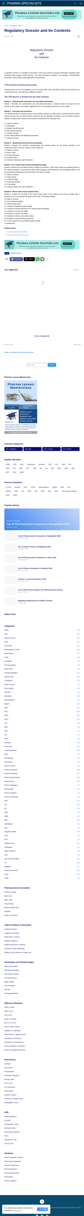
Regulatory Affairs (16, 25)
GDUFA (8, 491)
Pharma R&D (42, 789)
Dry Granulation (9, 986)
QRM (66, 468)
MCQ (42, 754)
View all (75, 270)
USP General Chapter (69, 491)
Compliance (31, 464)
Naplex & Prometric (11, 915)
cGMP (22, 472)
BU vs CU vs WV (10, 1023)
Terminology (8, 1177)
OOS (21, 468)
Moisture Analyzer (10, 1095)
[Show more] (47, 259)
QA (41, 468)
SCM (42, 836)
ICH (70, 464)
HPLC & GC (8, 1083)
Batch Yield (8, 900)
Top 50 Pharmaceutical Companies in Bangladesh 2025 (39, 536)
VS (42, 863)
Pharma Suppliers (42, 793)
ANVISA (17, 487)
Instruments (42, 746)
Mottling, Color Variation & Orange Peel (17, 952)
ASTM (33, 487)
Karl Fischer (8, 1068)
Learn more (17, 1210)
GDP (50, 464)
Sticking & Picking (10, 929)
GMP (63, 464)
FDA (68, 487)
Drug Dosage (8, 904)
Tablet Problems (42, 851)
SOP (7, 472)
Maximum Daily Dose (11, 907)
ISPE (42, 491)
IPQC (8, 468)
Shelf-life (7, 911)
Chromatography (42, 665)
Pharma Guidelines (42, 774)
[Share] (78, 36)
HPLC (42, 719)
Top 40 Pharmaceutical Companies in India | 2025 (37, 557)
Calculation (42, 661)
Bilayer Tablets (9, 982)
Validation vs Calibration (12, 1030)
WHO (8, 495)
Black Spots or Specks (12, 937)
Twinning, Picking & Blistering (14, 948)
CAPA (8, 464)
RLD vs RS (8, 1015)
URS (42, 855)
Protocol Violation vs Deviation (14, 1046)
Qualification (42, 824)
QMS (59, 468)
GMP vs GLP (8, 1011)
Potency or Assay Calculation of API (32, 579)
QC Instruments (9, 1087)
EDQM (54, 487)
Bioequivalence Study (42, 650)
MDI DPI (7, 989)
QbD (73, 468)
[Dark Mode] (75, 3)
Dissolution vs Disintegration (14, 1042)
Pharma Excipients (42, 770)
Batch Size (8, 896)
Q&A (42, 801)
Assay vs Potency (10, 1019)
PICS (56, 491)
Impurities (42, 743)
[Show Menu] (3, 3)
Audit (42, 642)
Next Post (77, 344)
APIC (25, 487)
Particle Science (42, 766)
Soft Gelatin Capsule (11, 974)
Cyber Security (42, 684)
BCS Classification (10, 1169)
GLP (56, 464)
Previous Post (8, 344)
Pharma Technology (42, 797)
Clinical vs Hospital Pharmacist (14, 1050)
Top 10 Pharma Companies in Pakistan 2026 (35, 568)
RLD (42, 828)
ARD (42, 634)
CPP (15, 464)
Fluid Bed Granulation (11, 970)
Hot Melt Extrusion (10, 978)
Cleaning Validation (42, 673)
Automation (42, 646)
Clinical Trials (42, 677)
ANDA (42, 630)
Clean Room (42, 669)
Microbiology (42, 758)
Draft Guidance (43, 487)
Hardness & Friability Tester (13, 1099)
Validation (42, 867)
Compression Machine (12, 1132)
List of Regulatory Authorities (17, 232)
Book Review (42, 653)
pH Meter (7, 1064)
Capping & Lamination (11, 933)
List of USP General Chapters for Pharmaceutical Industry (40, 590)
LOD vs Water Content (12, 1027)
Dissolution (42, 696)
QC (46, 468)
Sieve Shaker (8, 1091)
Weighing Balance (10, 1116)
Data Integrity (42, 688)
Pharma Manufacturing (42, 777)
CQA (21, 464)
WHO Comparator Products (13, 1157)
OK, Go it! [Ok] (42, 1209)
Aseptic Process (42, 638)
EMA (62, 487)
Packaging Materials (11, 993)
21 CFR (8, 487)
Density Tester (9, 1079)
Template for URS (10, 1140)
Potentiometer (9, 1071)
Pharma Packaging (42, 785)
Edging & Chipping (10, 941)
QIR (52, 468)
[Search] (80, 3)
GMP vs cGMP (9, 1007)
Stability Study (42, 843)
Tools (14, 472)
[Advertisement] (42, 313)
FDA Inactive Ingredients (12, 1161)
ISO (14, 468)
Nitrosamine (42, 762)
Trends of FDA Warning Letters (18, 235)
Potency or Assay (10, 892)
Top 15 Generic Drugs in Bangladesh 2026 (34, 547)
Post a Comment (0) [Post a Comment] (42, 336)
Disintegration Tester (11, 1102)
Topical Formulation (11, 966)
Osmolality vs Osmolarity (12, 1038)
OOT (27, 468)
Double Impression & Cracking (14, 944)
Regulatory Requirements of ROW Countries (35, 601)
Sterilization (42, 847)
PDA (49, 491)
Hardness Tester (10, 1128)
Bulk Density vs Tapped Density (15, 1034)
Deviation (41, 464)
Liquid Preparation (42, 750)
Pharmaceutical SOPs (11, 1173)
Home (6, 25)
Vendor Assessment (42, 870)
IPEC (29, 491)
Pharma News (42, 781)
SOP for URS (8, 1143)
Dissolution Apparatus (11, 1075)
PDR (34, 468)
